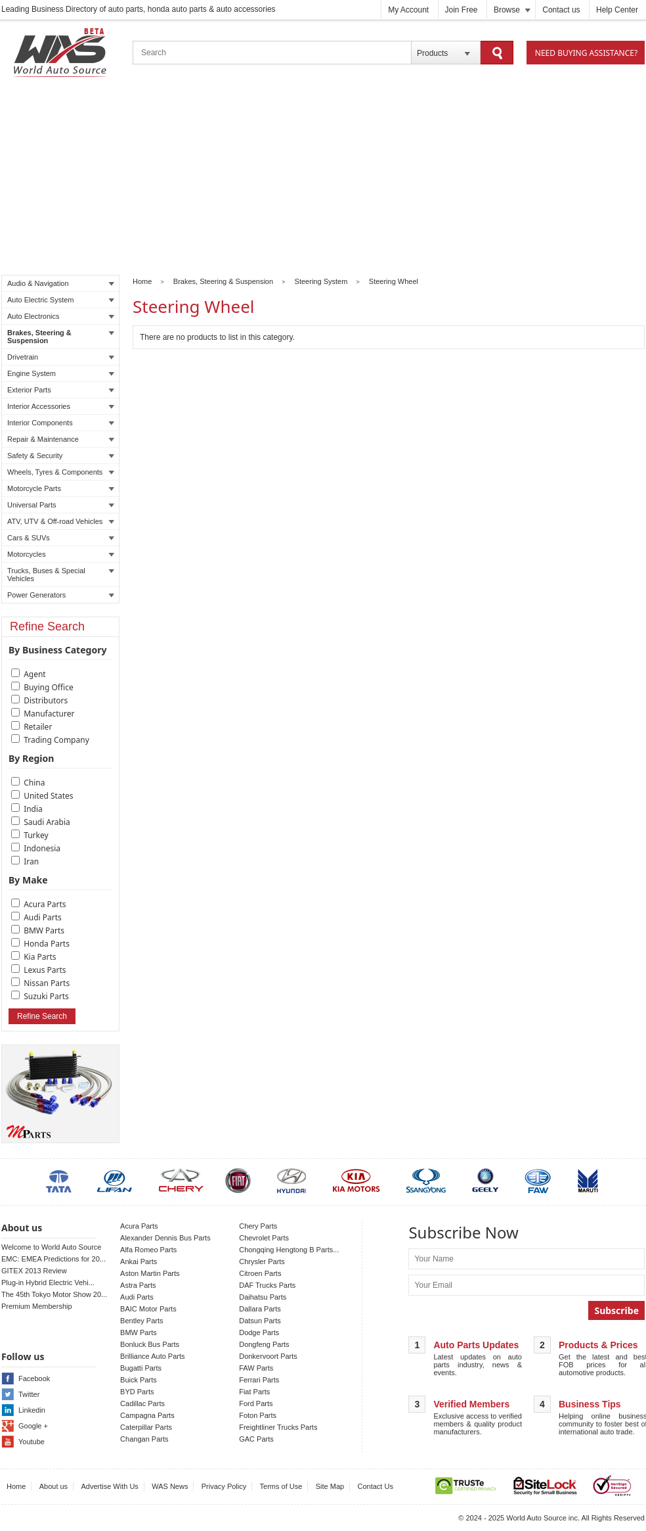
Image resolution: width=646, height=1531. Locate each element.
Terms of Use (281, 1486)
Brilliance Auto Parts (152, 1356)
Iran (31, 861)
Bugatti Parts (141, 1368)
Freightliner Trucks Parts (278, 1427)
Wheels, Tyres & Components (60, 472)
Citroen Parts (260, 1273)
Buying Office (49, 687)
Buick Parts (138, 1380)
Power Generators (60, 595)
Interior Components (60, 423)
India (33, 808)
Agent (35, 674)
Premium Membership (36, 1306)
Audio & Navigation (60, 283)
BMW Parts (44, 930)
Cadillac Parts (142, 1403)
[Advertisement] (323, 178)
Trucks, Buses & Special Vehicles (60, 574)
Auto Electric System (60, 300)
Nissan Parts (47, 983)
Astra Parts (138, 1285)
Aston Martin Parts (149, 1273)
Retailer (38, 726)
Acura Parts (45, 904)
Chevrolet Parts (264, 1238)
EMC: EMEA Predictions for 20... (53, 1259)
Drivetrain (60, 357)
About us (53, 1486)
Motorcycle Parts (60, 488)
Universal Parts (60, 505)
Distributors (46, 700)
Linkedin (31, 1410)
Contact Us (375, 1486)
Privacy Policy (224, 1486)
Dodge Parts (259, 1332)
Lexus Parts (45, 970)
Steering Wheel (393, 281)
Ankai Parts (138, 1261)
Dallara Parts (260, 1309)
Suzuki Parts (46, 996)
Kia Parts (40, 956)
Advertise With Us (109, 1486)
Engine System (60, 373)
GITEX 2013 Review (34, 1271)
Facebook (34, 1378)
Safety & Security (60, 455)
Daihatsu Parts (262, 1297)
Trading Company (56, 739)
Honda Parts (47, 943)
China (34, 782)
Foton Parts (257, 1415)
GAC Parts (256, 1439)
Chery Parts (258, 1226)
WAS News (170, 1486)
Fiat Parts (254, 1392)
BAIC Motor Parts (148, 1309)
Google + (33, 1426)
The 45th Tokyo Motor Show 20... (54, 1294)
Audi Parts (43, 917)
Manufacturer (49, 713)
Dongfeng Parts (264, 1344)
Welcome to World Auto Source (51, 1247)
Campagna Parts (147, 1415)
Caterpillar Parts (146, 1427)
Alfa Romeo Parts (148, 1250)
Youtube (31, 1442)
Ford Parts (255, 1403)
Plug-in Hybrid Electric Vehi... (48, 1282)
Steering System (321, 281)
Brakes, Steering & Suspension (60, 336)
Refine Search (42, 1016)
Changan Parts (144, 1439)
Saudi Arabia (47, 822)
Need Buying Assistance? (586, 53)
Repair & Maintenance (60, 439)
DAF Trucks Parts (267, 1285)
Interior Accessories (60, 406)
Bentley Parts (141, 1321)
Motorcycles (60, 554)
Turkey (36, 835)
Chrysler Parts (262, 1261)
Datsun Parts (260, 1321)
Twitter (28, 1394)
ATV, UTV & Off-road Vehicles (60, 521)
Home (142, 281)
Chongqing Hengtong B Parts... (289, 1250)
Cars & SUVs (60, 538)
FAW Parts (256, 1368)
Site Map (330, 1486)
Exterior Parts (60, 390)
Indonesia (42, 848)
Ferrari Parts (259, 1380)
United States (48, 795)
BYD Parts (137, 1392)
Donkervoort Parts (268, 1356)
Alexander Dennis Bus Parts (165, 1238)
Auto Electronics (60, 316)
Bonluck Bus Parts (149, 1344)
